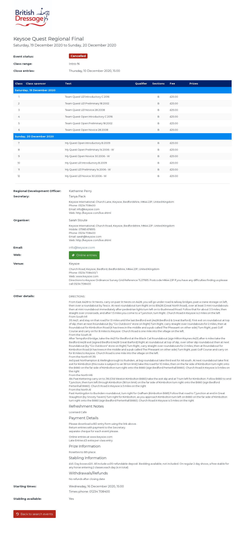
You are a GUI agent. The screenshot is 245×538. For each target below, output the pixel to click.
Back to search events (34, 514)
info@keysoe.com (82, 247)
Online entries (84, 255)
